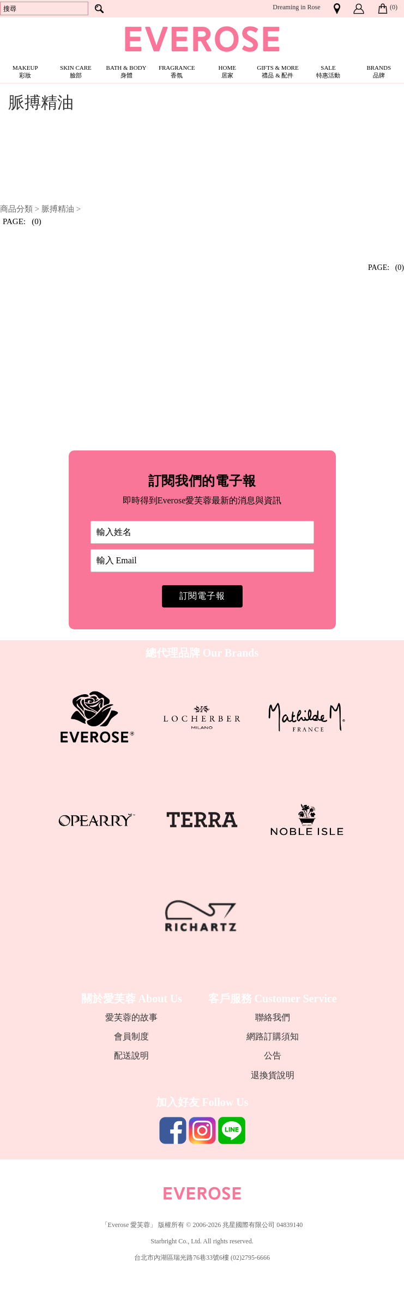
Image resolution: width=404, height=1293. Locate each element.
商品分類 (16, 209)
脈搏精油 (57, 209)
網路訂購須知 (272, 1036)
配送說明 (131, 1055)
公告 (272, 1055)
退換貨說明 (272, 1075)
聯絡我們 (272, 1017)
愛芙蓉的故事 (131, 1017)
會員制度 (131, 1036)
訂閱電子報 (202, 595)
